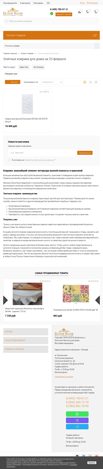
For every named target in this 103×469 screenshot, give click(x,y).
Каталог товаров (51, 35)
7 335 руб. (10, 315)
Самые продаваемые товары (51, 273)
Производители (10, 3)
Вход (82, 3)
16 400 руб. (27, 128)
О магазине (25, 3)
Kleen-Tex (24, 67)
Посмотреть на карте (64, 377)
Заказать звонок (63, 14)
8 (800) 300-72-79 (77, 402)
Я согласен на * (33, 160)
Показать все (11, 74)
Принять (91, 463)
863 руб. (57, 315)
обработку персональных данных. (39, 160)
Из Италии (38, 67)
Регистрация (92, 3)
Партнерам (38, 3)
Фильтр (13, 82)
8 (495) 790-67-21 (59, 9)
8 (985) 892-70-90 (77, 406)
